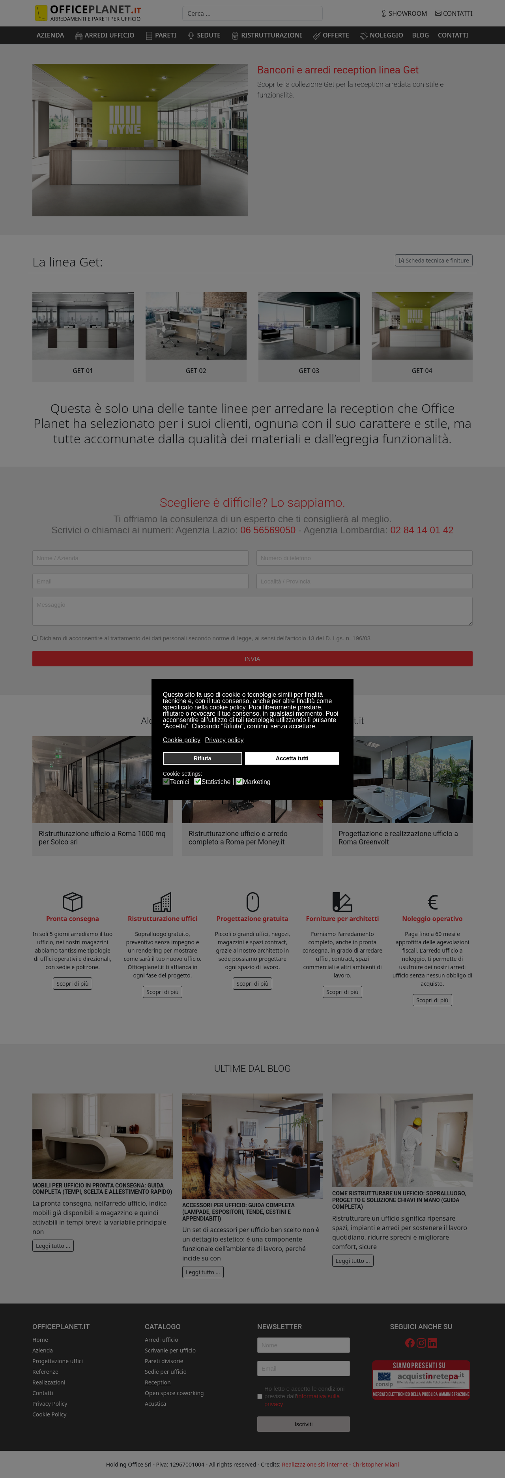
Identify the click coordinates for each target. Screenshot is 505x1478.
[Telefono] (364, 558)
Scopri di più (72, 983)
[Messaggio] (252, 611)
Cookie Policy (49, 1414)
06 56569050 (268, 530)
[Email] (140, 581)
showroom (405, 13)
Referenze (45, 1371)
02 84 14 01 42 (422, 530)
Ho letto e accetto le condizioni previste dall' (304, 1396)
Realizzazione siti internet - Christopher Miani (340, 1464)
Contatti (454, 13)
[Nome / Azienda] (140, 558)
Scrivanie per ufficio (170, 1350)
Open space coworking (174, 1393)
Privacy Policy (49, 1403)
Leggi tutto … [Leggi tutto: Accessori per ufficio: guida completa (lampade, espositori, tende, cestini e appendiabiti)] (203, 1272)
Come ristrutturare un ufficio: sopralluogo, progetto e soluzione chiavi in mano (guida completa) (399, 1200)
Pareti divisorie (164, 1361)
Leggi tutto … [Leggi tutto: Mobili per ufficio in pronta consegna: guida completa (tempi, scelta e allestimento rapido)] (53, 1245)
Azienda (42, 1350)
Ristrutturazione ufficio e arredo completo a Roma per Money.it (238, 837)
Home (40, 1339)
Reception (158, 1382)
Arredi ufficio (161, 1339)
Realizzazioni (48, 1382)
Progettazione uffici (57, 1361)
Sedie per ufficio (166, 1371)
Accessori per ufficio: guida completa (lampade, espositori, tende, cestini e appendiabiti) (238, 1212)
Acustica (155, 1403)
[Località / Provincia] (364, 581)
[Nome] (303, 1345)
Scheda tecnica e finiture (433, 260)
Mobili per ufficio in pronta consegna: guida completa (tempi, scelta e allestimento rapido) (102, 1188)
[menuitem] (50, 35)
